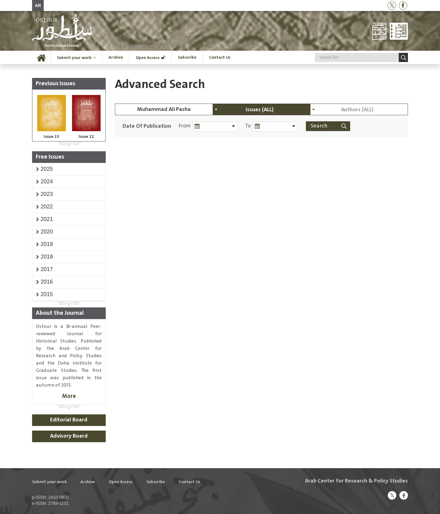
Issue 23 (51, 136)
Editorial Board (68, 419)
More (69, 396)
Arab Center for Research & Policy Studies (356, 481)
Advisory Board (69, 436)
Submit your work (74, 57)
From (185, 126)
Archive (115, 57)
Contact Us (219, 57)
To (247, 126)
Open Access (148, 57)
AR (38, 5)
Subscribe (187, 57)
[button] (47, 169)
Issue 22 (86, 136)
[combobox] (261, 109)
